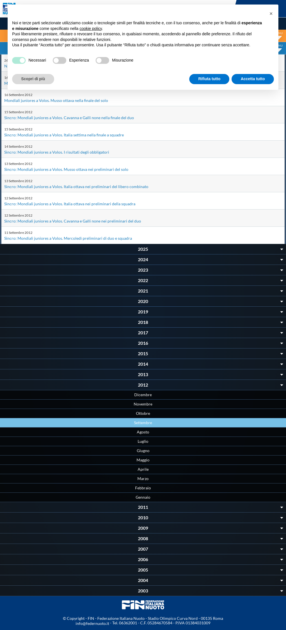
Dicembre (143, 394)
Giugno (143, 450)
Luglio (143, 441)
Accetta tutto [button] (253, 79)
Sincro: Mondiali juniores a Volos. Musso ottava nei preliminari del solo (66, 169)
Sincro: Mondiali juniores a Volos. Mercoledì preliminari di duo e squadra (68, 238)
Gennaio (143, 497)
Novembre (143, 404)
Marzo (143, 478)
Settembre (143, 422)
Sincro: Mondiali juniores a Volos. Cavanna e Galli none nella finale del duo (69, 117)
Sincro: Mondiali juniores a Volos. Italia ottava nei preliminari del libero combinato (76, 186)
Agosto (143, 432)
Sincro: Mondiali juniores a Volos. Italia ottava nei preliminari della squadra (69, 203)
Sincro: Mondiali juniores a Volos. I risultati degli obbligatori (56, 152)
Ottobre (143, 413)
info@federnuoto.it (92, 623)
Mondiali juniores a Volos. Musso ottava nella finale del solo (56, 100)
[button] (271, 13)
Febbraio (143, 487)
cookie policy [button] (91, 28)
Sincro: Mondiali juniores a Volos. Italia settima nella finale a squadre (64, 134)
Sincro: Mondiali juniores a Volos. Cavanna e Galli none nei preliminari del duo (72, 221)
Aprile (143, 469)
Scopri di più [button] (33, 79)
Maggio (143, 459)
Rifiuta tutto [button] (209, 79)
